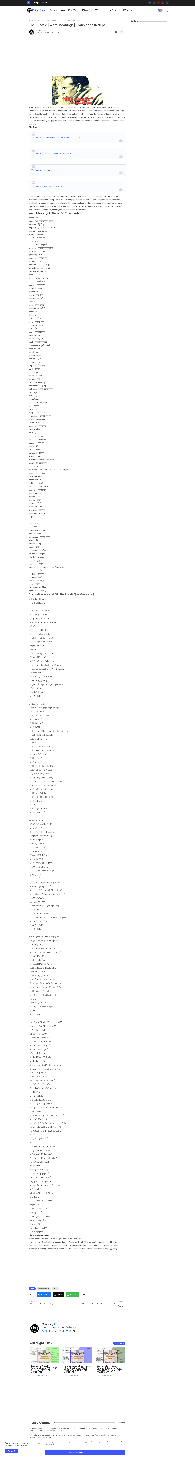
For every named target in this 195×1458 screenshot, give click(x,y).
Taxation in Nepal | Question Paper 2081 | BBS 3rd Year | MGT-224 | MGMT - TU (44, 1369)
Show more (119, 1343)
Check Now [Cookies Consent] (20, 1445)
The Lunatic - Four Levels (41, 170)
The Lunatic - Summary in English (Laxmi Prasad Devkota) (55, 154)
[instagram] (162, 2)
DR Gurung (47, 1324)
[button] (160, 10)
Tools (126, 10)
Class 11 (85, 10)
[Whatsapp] (72, 1294)
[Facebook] (44, 1294)
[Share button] (83, 1294)
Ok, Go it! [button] (11, 1451)
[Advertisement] (77, 55)
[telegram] (167, 2)
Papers (114, 10)
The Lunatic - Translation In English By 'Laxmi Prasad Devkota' (57, 137)
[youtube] (158, 2)
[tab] (53, 10)
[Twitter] (58, 1294)
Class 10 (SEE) (68, 10)
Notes (37, 20)
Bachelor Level (43, 1289)
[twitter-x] (154, 2)
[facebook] (149, 2)
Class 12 (100, 10)
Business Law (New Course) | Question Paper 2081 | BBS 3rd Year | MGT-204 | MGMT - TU (110, 1369)
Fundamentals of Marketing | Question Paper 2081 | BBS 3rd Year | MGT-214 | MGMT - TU (77, 1369)
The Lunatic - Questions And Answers (46, 186)
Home (53, 10)
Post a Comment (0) (77, 1452)
